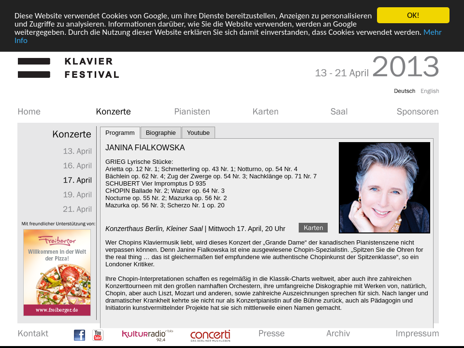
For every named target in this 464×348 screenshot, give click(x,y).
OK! (413, 15)
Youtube (198, 132)
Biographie (161, 132)
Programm (120, 132)
